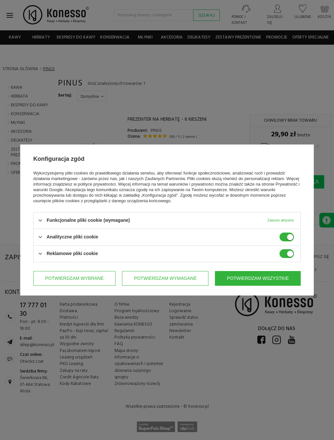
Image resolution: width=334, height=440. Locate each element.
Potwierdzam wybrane (74, 278)
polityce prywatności (97, 184)
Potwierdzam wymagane (165, 278)
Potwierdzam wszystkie (258, 278)
